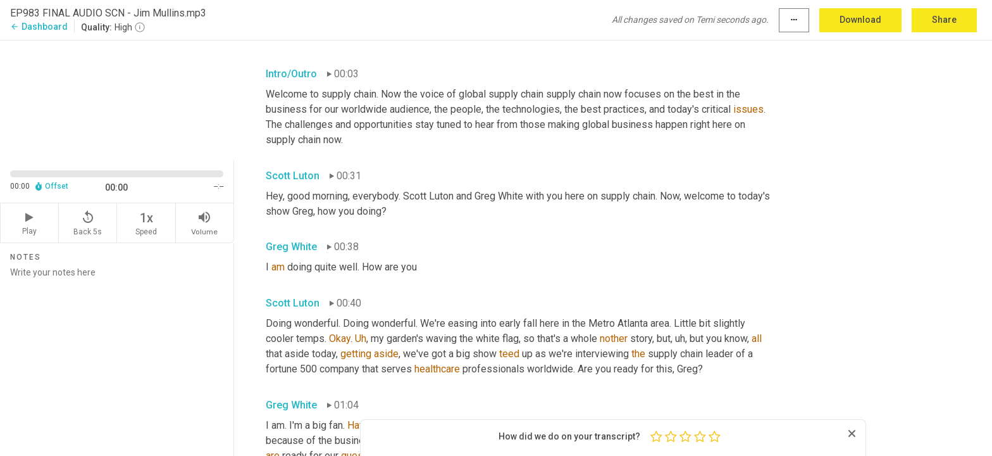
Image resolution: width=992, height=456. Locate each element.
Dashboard (39, 27)
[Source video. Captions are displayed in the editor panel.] (117, 99)
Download (860, 20)
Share (944, 20)
